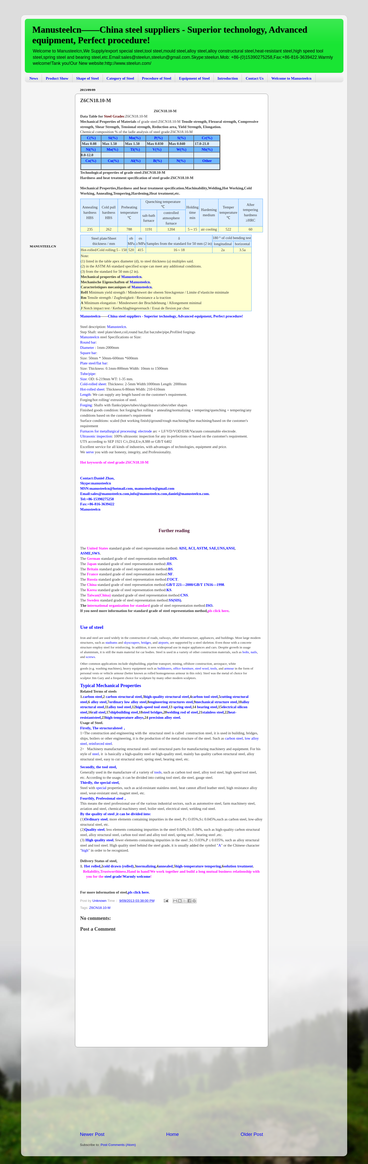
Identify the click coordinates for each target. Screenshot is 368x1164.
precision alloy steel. (165, 717)
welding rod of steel (182, 712)
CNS (184, 595)
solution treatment (238, 866)
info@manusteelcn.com (148, 494)
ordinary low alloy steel (127, 702)
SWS (96, 553)
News (33, 78)
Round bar (88, 342)
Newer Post (92, 1134)
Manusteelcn (131, 277)
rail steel (98, 712)
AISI (182, 548)
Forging (86, 405)
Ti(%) (135, 149)
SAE (212, 548)
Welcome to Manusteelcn (291, 78)
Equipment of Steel (194, 78)
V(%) (157, 149)
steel (95, 754)
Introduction (227, 78)
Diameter (87, 348)
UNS (221, 548)
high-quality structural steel (166, 697)
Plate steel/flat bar (93, 363)
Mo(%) (112, 149)
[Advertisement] (171, 1089)
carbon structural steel (124, 697)
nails (254, 652)
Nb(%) (207, 149)
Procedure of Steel (156, 78)
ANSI (230, 548)
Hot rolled (92, 866)
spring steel (182, 707)
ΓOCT (172, 579)
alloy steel (98, 702)
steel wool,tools (206, 668)
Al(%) (136, 161)
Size (83, 379)
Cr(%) (206, 138)
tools (158, 772)
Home (172, 1134)
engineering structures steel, (171, 702)
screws (90, 657)
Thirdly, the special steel (99, 783)
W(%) (181, 149)
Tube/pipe (87, 374)
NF (170, 574)
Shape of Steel (87, 78)
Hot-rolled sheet (92, 389)
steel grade (113, 876)
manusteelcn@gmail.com (155, 488)
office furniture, (183, 668)
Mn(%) (135, 138)
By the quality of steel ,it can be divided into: (115, 814)
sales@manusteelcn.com (110, 494)
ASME (85, 553)
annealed (166, 866)
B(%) (157, 161)
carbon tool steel (205, 697)
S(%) (181, 138)
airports (163, 642)
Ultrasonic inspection (96, 436)
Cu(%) (113, 161)
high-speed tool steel (152, 707)
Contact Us (254, 78)
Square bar (88, 353)
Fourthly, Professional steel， (103, 798)
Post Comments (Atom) (118, 1145)
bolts (245, 652)
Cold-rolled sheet (93, 384)
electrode (145, 431)
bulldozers (165, 668)
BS (170, 569)
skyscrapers (131, 642)
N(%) (181, 161)
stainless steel (213, 712)
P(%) (157, 138)
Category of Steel (120, 78)
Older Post (252, 1134)
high (85, 850)
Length (85, 395)
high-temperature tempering (198, 866)
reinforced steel (100, 744)
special (101, 788)
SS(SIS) (175, 600)
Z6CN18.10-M (100, 908)
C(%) (91, 138)
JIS (169, 564)
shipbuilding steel (124, 712)
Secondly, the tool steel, (98, 767)
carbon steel (92, 697)
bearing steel (207, 707)
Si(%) (112, 138)
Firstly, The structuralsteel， (103, 728)
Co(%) (91, 161)
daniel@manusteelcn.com (188, 494)
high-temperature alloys (124, 717)
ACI (191, 548)
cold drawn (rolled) (118, 866)
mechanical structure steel (216, 702)
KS (168, 590)
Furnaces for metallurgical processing (108, 431)
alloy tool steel (119, 707)
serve (89, 452)
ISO (209, 605)
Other (207, 161)
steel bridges (152, 712)
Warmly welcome (136, 876)
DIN (173, 559)
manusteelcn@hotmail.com (111, 488)
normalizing (146, 866)
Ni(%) (91, 149)
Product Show (57, 78)
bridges (146, 642)
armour (229, 668)
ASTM (201, 548)
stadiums (111, 642)
